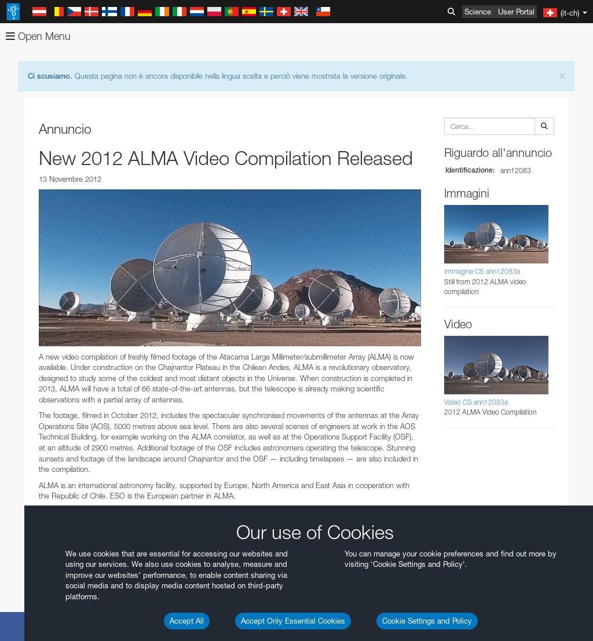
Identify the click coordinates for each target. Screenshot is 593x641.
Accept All (187, 620)
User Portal (516, 11)
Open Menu (38, 36)
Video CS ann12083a (476, 402)
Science (477, 11)
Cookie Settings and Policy (427, 620)
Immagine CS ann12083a (482, 271)
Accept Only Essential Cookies (293, 620)
